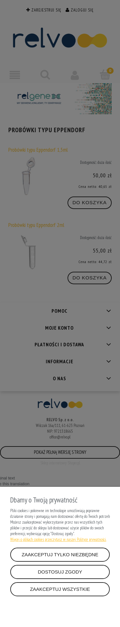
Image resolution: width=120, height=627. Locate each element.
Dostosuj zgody (60, 572)
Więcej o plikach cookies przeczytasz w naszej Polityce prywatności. (58, 539)
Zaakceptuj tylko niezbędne (60, 554)
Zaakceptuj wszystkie (60, 589)
